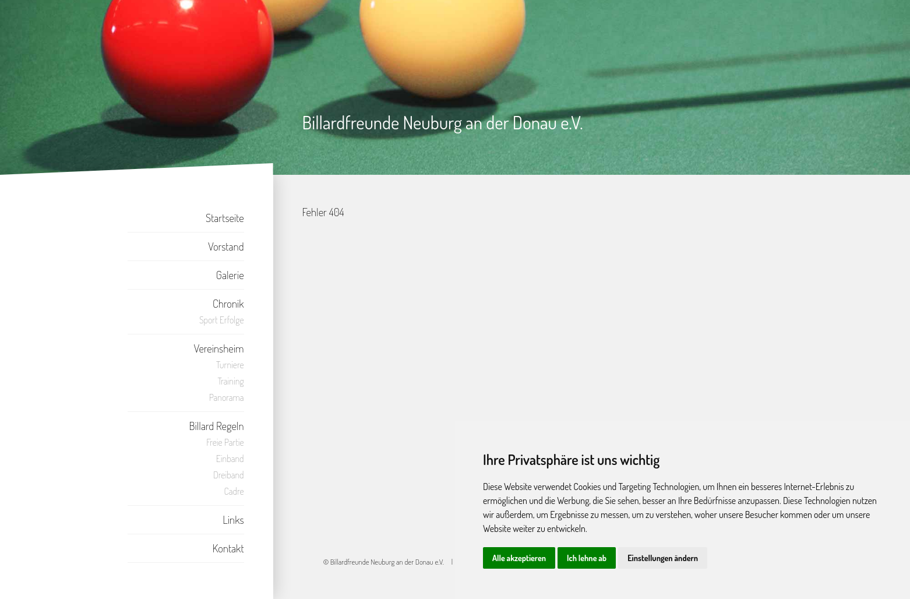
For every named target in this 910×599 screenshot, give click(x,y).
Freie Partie (225, 442)
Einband (230, 458)
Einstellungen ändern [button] (662, 558)
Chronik (228, 303)
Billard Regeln (216, 425)
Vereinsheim (219, 348)
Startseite (225, 217)
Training (231, 381)
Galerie (230, 274)
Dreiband (228, 475)
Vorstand (226, 246)
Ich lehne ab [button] (586, 558)
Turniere (230, 365)
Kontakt (228, 548)
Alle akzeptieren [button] (519, 558)
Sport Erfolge (221, 320)
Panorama (226, 397)
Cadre (234, 491)
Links (233, 519)
